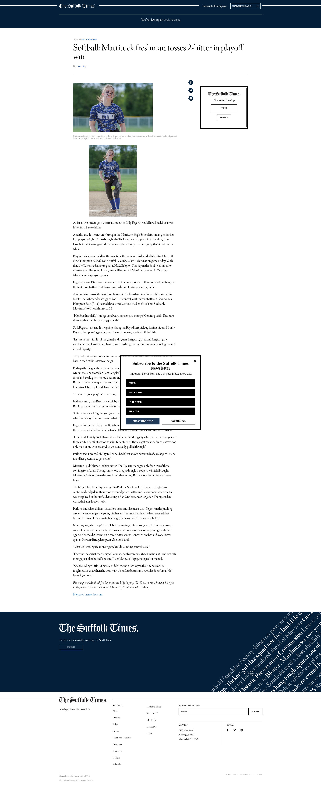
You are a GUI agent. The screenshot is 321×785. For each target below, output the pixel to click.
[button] (160, 365)
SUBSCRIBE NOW (143, 421)
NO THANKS (178, 421)
